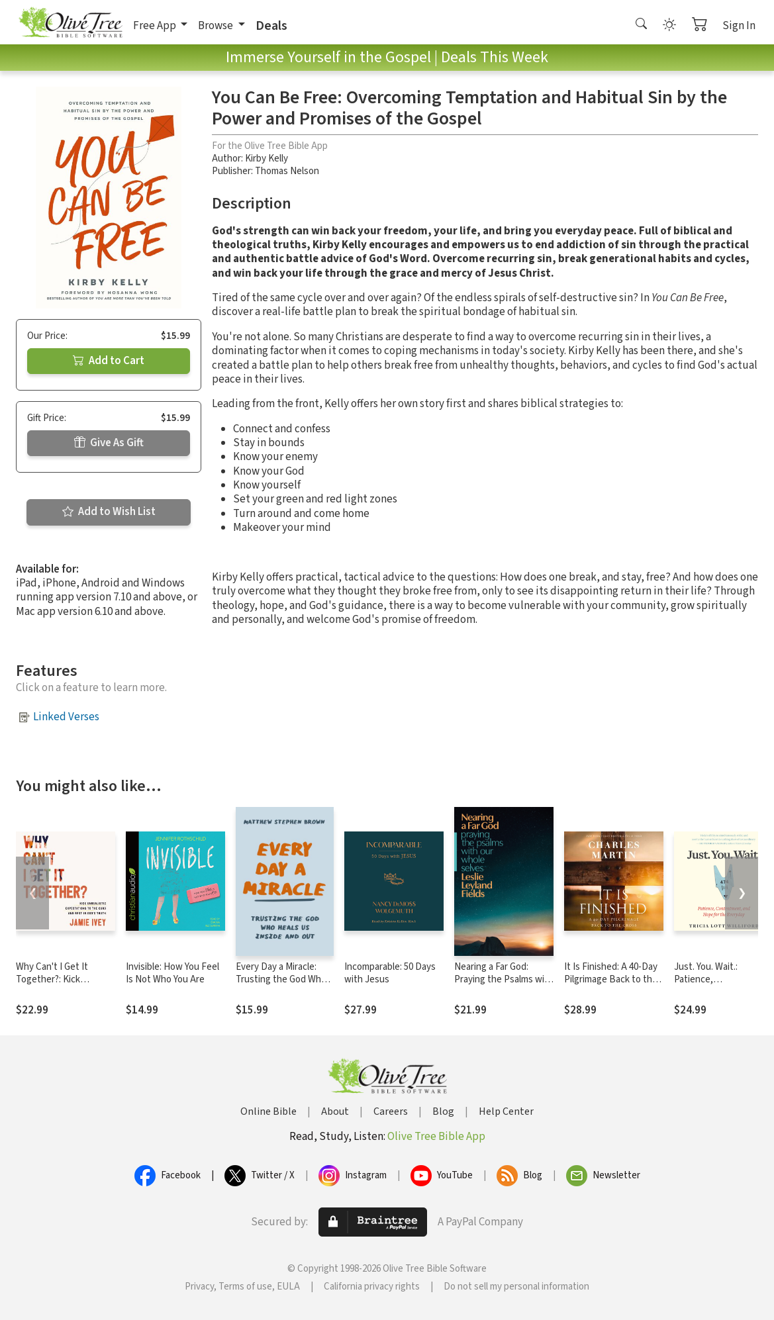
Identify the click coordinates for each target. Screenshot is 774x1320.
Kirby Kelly (266, 158)
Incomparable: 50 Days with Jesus (390, 973)
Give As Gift (109, 443)
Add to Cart (108, 361)
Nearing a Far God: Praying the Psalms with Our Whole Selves (504, 979)
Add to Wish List (109, 512)
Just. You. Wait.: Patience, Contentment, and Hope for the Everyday (720, 986)
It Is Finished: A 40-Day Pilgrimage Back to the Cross (610, 979)
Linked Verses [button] (66, 717)
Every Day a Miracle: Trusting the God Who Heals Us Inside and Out (281, 986)
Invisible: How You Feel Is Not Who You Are (172, 973)
